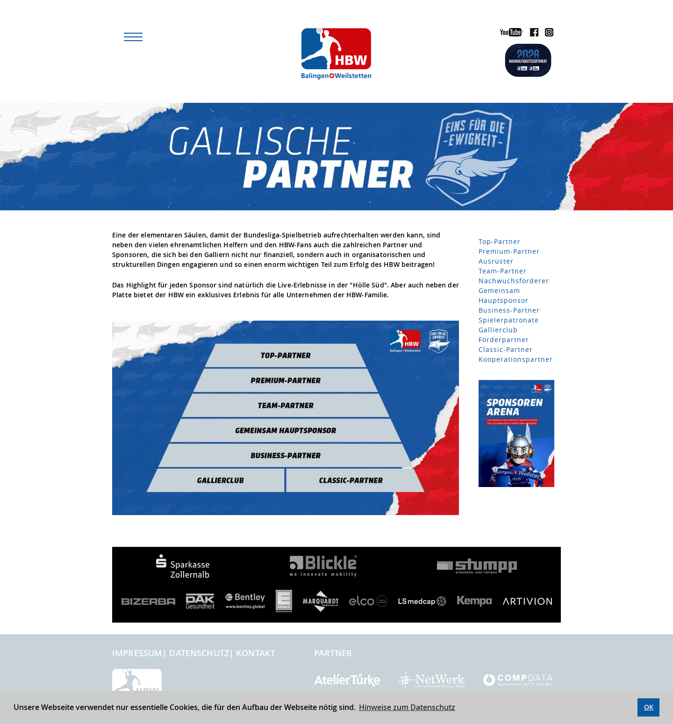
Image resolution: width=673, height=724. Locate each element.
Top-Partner (500, 241)
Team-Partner (503, 270)
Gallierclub (498, 329)
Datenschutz (199, 653)
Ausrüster (496, 261)
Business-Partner (509, 310)
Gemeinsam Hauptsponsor (504, 295)
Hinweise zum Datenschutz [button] (407, 707)
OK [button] (648, 706)
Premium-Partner (509, 251)
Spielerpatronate (509, 319)
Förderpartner (504, 339)
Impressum (137, 653)
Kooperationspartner (516, 359)
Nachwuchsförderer (514, 280)
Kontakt (255, 653)
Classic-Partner (506, 349)
